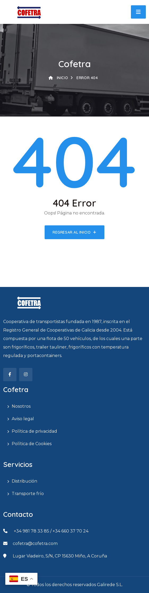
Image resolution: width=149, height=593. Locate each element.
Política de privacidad (34, 431)
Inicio (58, 77)
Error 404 (84, 77)
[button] (138, 12)
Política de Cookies (32, 443)
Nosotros (21, 406)
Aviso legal (23, 418)
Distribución (24, 481)
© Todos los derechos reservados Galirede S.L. (75, 584)
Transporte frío (28, 493)
